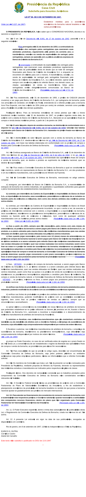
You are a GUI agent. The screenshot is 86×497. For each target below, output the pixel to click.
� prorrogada (24, 65)
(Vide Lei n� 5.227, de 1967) (13, 24)
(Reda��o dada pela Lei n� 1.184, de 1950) (45, 282)
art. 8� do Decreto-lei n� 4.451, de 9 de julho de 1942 (45, 155)
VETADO (18, 264)
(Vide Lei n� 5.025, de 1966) (27, 221)
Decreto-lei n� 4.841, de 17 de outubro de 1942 (47, 39)
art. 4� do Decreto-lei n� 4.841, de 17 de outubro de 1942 (39, 128)
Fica (21, 47)
